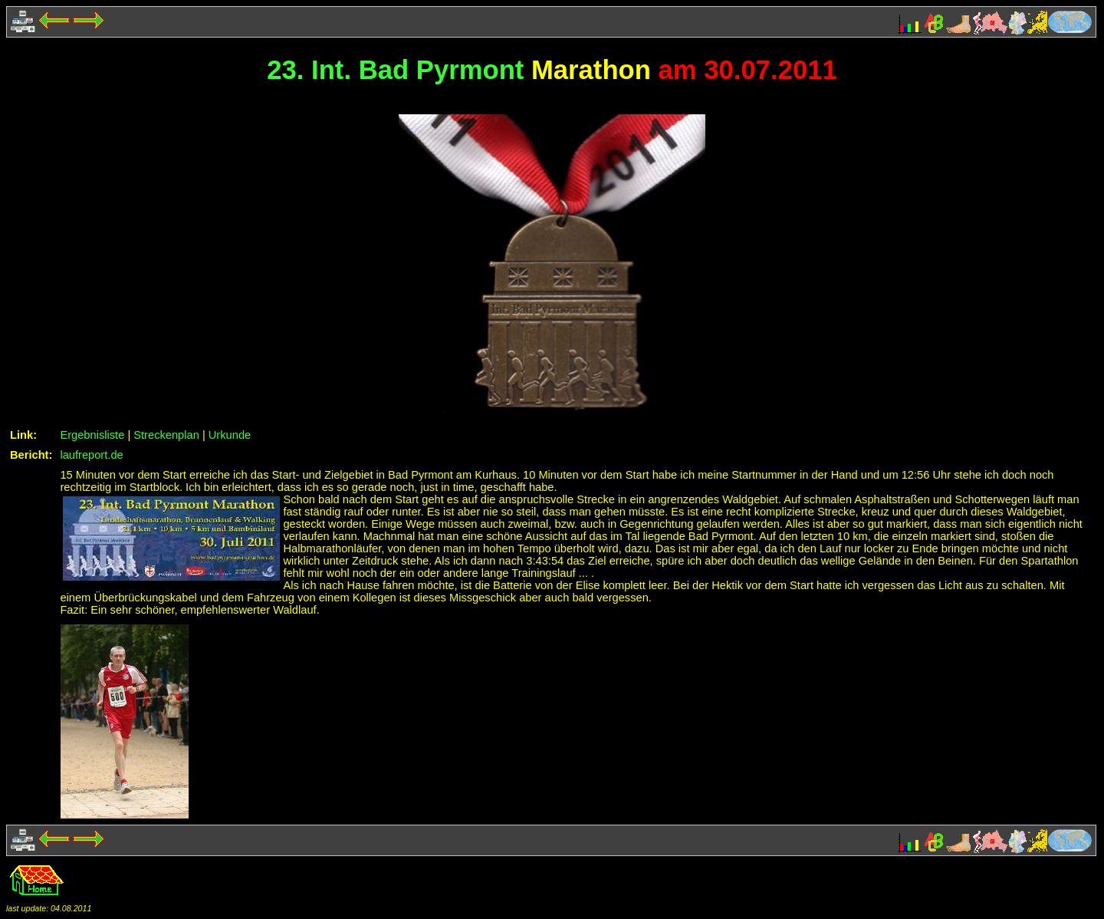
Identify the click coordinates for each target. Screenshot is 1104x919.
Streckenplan (166, 435)
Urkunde (230, 435)
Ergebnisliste (92, 435)
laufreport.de (91, 455)
